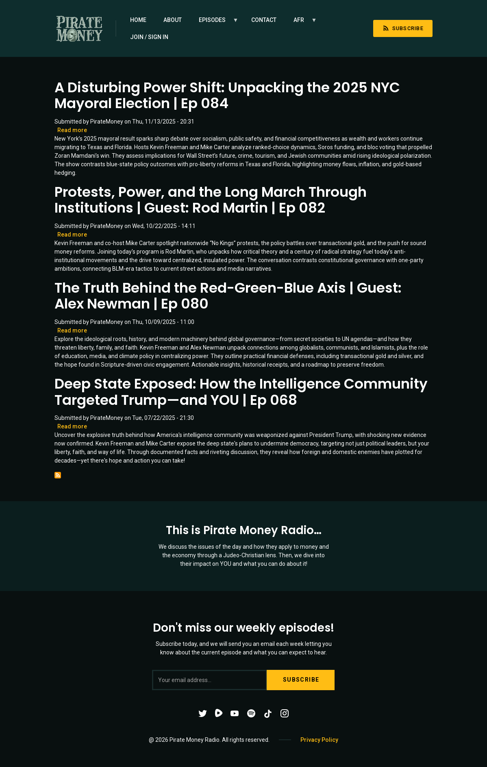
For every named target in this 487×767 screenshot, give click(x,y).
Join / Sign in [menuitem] (149, 37)
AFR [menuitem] (301, 22)
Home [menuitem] (138, 20)
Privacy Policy (319, 740)
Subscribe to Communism (57, 475)
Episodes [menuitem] (214, 22)
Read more (72, 130)
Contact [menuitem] (263, 20)
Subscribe (403, 28)
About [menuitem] (172, 20)
